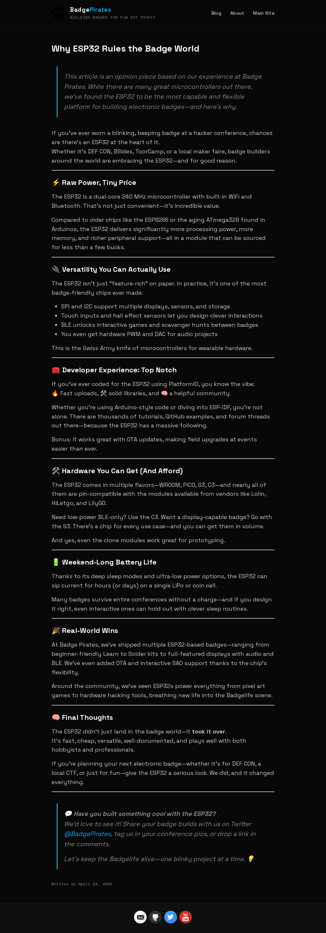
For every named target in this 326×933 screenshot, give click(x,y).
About (237, 13)
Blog (216, 13)
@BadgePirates (87, 834)
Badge (90, 9)
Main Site (263, 13)
